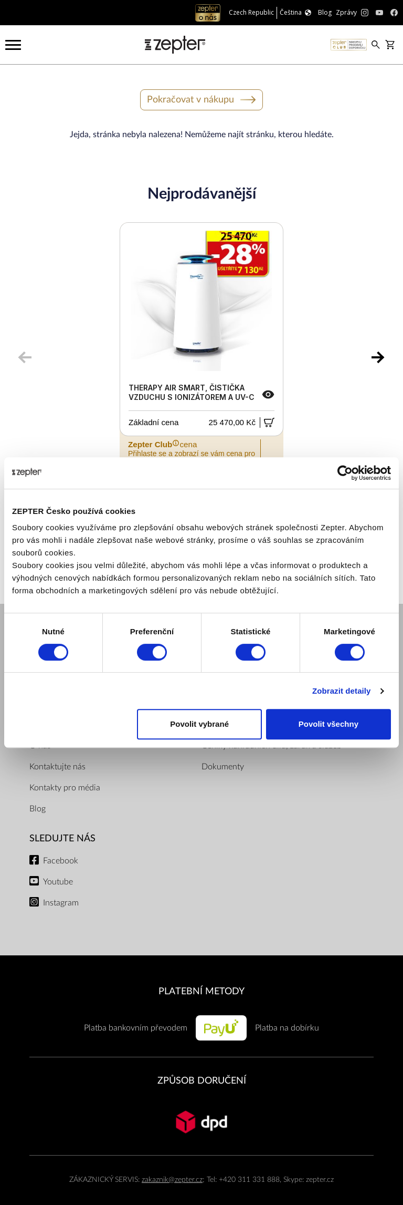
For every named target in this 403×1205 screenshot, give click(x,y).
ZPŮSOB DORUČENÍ (201, 1080)
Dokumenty (223, 767)
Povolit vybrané (199, 723)
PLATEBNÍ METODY (201, 991)
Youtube (58, 882)
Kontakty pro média (64, 788)
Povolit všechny (328, 723)
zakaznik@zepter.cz (172, 1179)
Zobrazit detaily (341, 690)
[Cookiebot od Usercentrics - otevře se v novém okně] (345, 473)
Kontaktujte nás (57, 767)
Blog (37, 809)
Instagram (61, 903)
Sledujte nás (62, 838)
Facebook (60, 861)
